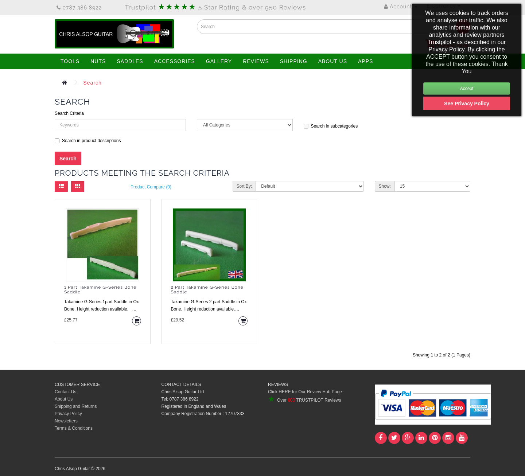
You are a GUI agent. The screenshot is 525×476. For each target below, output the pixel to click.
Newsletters (66, 421)
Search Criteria (69, 113)
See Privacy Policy (466, 103)
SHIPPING (293, 61)
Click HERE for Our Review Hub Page (305, 391)
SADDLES (130, 61)
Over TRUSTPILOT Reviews (304, 400)
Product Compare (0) (151, 187)
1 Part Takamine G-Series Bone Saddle (100, 289)
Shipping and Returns (76, 406)
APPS (365, 61)
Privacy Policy (68, 413)
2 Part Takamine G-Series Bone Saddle (207, 289)
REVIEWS (256, 61)
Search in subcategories (331, 126)
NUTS (98, 61)
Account (400, 6)
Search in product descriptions (88, 140)
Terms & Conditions (74, 428)
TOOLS (70, 61)
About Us (64, 399)
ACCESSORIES (174, 61)
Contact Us (65, 391)
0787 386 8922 (79, 8)
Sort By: (244, 186)
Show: (385, 186)
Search (92, 83)
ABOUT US (332, 61)
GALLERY (219, 61)
